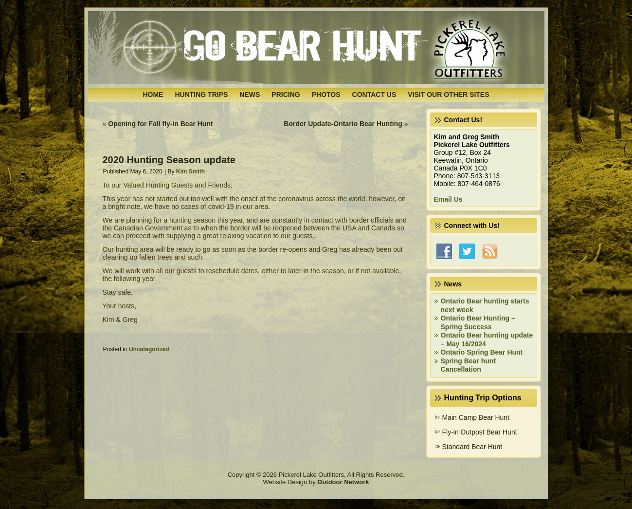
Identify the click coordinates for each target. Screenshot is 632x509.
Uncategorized (149, 349)
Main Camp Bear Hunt (476, 417)
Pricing (285, 94)
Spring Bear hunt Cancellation (468, 365)
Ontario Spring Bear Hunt (482, 352)
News (249, 94)
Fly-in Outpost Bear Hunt (479, 432)
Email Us (448, 199)
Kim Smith (190, 171)
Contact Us (374, 94)
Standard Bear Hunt (472, 447)
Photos (326, 94)
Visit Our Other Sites (448, 94)
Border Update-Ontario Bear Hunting (343, 124)
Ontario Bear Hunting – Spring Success (478, 322)
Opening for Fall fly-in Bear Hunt (160, 124)
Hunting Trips (201, 94)
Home (153, 94)
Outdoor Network (343, 482)
